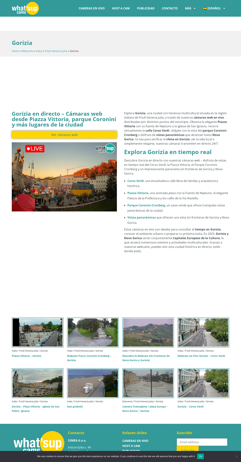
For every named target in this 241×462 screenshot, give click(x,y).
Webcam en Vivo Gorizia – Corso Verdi (201, 341)
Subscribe (188, 436)
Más (190, 8)
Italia (39, 37)
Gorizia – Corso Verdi (190, 392)
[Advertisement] (100, 68)
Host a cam (121, 8)
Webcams (27, 37)
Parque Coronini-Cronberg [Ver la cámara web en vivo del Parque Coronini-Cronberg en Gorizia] (146, 191)
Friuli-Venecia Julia (56, 37)
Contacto (170, 8)
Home (15, 37)
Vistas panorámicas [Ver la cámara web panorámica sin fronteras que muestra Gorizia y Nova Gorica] (141, 203)
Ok (200, 456)
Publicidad (146, 8)
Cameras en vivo (92, 8)
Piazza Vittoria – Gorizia (26, 341)
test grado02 (75, 392)
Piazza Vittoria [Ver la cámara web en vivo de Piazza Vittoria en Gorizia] (137, 179)
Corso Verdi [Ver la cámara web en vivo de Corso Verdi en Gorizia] (135, 167)
